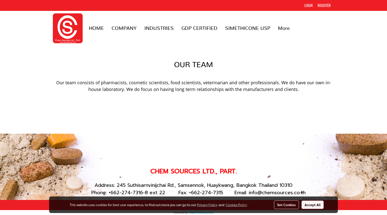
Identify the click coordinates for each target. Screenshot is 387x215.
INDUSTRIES (159, 28)
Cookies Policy (236, 204)
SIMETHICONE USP (247, 28)
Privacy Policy (207, 204)
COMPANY (124, 28)
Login (308, 5)
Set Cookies (286, 204)
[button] (298, 28)
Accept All (313, 204)
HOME (96, 28)
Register (324, 5)
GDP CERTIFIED (199, 28)
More (284, 28)
